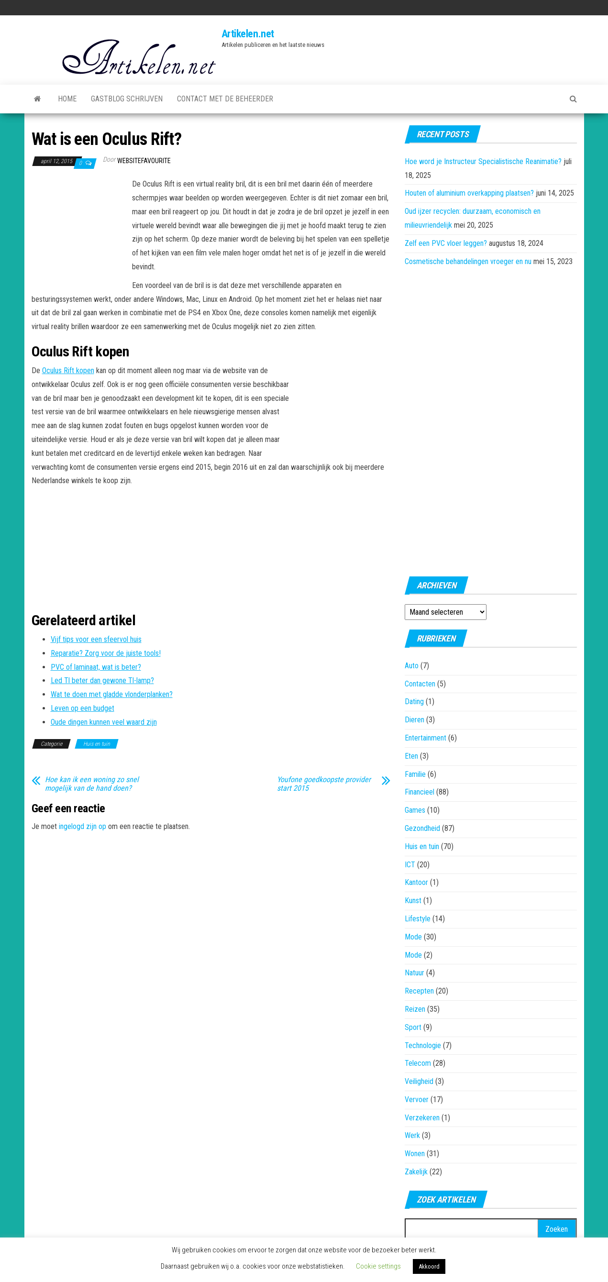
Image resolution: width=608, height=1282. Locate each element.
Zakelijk (416, 1171)
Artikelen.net (247, 34)
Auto (412, 665)
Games (415, 810)
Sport (413, 1027)
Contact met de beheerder (225, 98)
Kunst (413, 900)
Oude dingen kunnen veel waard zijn (104, 722)
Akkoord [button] (429, 1266)
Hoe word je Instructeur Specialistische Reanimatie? (483, 161)
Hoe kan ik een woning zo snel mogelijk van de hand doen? (92, 784)
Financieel (419, 791)
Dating (414, 701)
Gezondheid (422, 828)
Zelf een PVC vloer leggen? (446, 243)
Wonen (415, 1153)
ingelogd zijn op (82, 826)
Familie (415, 774)
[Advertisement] (79, 230)
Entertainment (425, 737)
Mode (413, 936)
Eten (411, 756)
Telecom (418, 1063)
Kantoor (416, 882)
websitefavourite (144, 161)
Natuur (414, 972)
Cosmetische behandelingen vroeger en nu (468, 261)
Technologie (423, 1045)
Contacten (420, 683)
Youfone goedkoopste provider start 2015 (324, 784)
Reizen (415, 1009)
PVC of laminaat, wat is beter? (96, 667)
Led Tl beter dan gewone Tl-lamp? (102, 680)
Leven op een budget (82, 708)
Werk (412, 1135)
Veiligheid (419, 1081)
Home (67, 98)
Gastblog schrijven (127, 98)
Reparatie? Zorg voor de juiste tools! (106, 653)
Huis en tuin (96, 743)
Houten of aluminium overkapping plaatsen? (469, 193)
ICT (410, 864)
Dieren (414, 719)
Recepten (419, 990)
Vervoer (417, 1099)
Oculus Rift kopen (68, 370)
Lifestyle (418, 918)
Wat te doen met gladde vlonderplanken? (112, 694)
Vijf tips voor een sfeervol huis (96, 639)
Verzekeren (422, 1117)
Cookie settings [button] (378, 1266)
